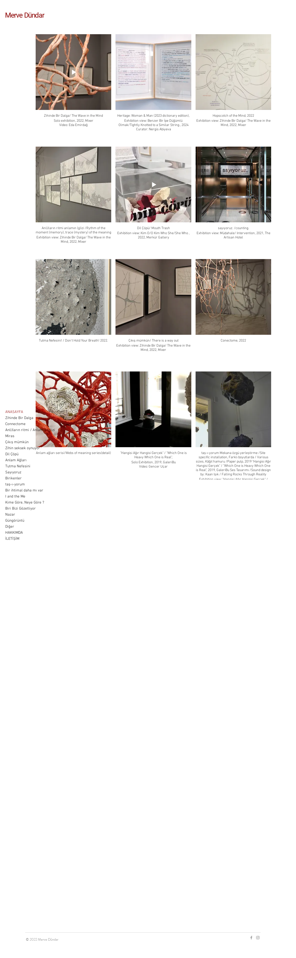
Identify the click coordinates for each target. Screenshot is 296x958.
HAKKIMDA (14, 532)
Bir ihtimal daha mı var (24, 490)
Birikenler (13, 478)
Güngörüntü (14, 520)
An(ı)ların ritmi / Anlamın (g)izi (30, 430)
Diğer (9, 526)
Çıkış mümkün (17, 442)
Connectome (15, 424)
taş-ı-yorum (15, 484)
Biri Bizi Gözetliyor (20, 508)
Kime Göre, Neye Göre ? (24, 502)
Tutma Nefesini (17, 466)
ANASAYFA (14, 412)
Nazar (10, 514)
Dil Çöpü (12, 454)
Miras (9, 436)
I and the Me (15, 496)
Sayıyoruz (13, 472)
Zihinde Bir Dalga (19, 418)
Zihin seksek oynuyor (22, 448)
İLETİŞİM (12, 538)
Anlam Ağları (16, 460)
